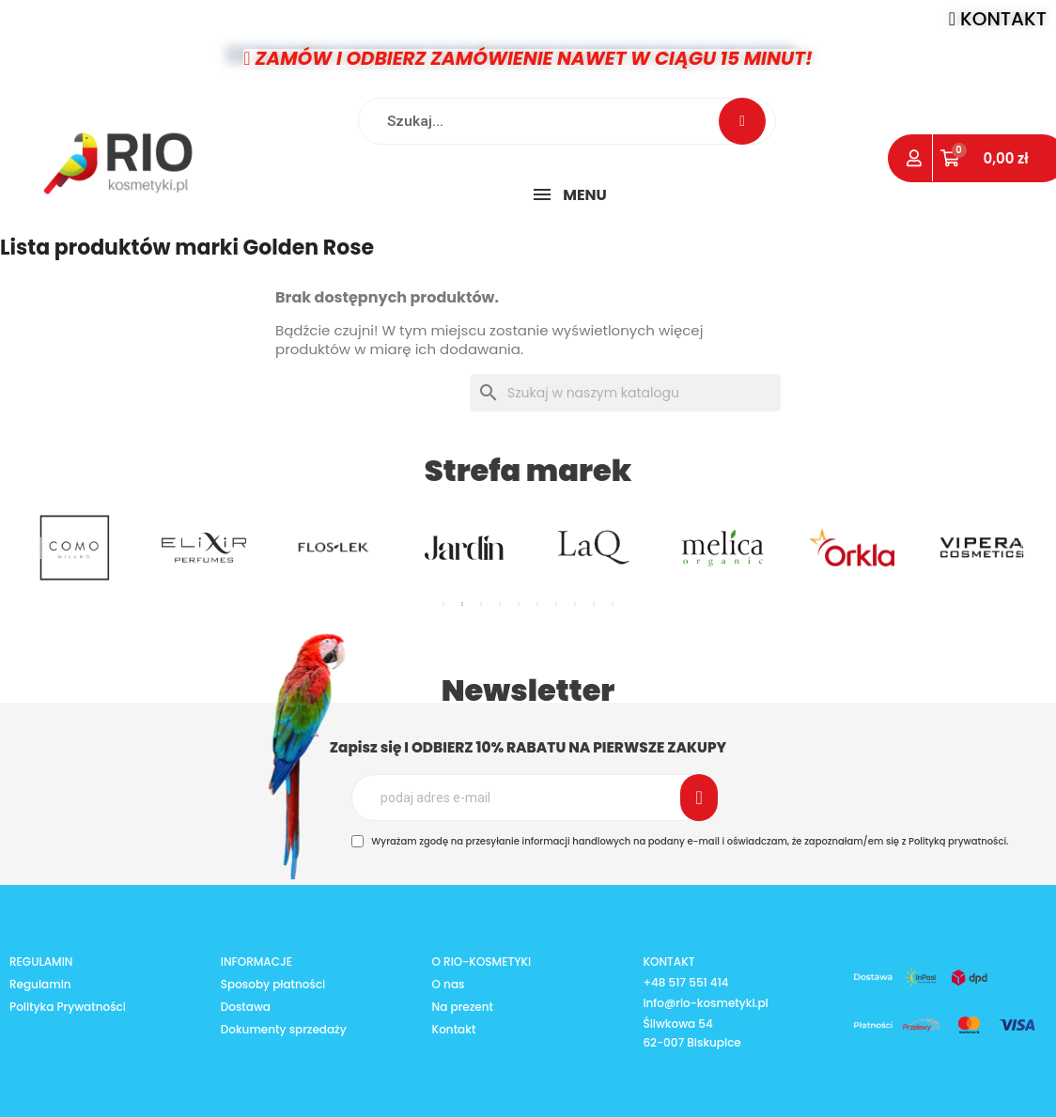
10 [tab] (612, 604)
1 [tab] (443, 604)
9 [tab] (593, 604)
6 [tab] (537, 604)
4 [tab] (499, 604)
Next (1018, 547)
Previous (37, 547)
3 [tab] (481, 604)
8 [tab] (575, 604)
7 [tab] (556, 604)
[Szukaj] (625, 392)
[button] (998, 18)
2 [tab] (462, 604)
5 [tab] (518, 604)
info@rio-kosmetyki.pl (705, 1002)
